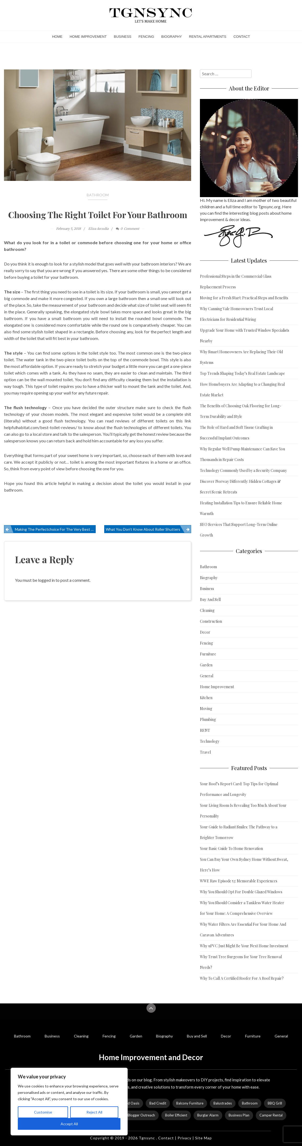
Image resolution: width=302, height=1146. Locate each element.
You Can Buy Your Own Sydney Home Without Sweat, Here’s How (244, 865)
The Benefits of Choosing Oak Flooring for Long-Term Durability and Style (240, 411)
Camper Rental (271, 1115)
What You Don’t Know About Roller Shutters (143, 529)
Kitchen (206, 697)
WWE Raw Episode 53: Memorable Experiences (238, 880)
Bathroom (98, 195)
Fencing (146, 37)
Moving (206, 708)
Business (122, 37)
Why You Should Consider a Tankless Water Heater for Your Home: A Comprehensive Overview (242, 908)
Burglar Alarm (208, 1115)
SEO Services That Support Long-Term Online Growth (239, 530)
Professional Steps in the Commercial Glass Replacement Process (235, 281)
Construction (211, 621)
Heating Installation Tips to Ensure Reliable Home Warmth (241, 508)
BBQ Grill (275, 1103)
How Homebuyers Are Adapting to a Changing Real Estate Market (242, 389)
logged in (46, 580)
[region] (69, 1101)
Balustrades (222, 1103)
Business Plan (239, 1115)
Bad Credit (157, 1103)
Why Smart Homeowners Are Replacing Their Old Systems (241, 357)
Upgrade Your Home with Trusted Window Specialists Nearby (244, 335)
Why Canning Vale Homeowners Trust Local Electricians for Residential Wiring (236, 314)
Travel (205, 752)
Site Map (203, 1138)
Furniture (208, 654)
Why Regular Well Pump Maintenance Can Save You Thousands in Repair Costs (242, 454)
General (206, 675)
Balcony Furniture (189, 1103)
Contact (241, 37)
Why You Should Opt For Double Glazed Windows (241, 891)
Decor (205, 632)
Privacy (184, 1138)
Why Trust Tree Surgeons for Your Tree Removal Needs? (241, 962)
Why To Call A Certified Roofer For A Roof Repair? (242, 978)
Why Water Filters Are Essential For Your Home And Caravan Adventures (243, 929)
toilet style (98, 352)
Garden (206, 664)
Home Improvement (88, 37)
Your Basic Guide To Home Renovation (231, 848)
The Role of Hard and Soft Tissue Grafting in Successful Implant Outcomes (236, 433)
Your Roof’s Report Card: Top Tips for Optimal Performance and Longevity (239, 789)
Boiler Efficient (176, 1115)
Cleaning (207, 610)
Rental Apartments (207, 37)
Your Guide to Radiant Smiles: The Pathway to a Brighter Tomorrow (238, 832)
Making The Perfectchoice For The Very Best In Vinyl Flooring (55, 529)
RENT (205, 730)
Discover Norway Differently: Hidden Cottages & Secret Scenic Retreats (240, 487)
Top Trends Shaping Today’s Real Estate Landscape (242, 373)
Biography (171, 37)
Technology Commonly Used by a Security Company (243, 470)
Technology (209, 741)
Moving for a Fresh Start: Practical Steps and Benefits (244, 297)
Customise (43, 1112)
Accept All (69, 1124)
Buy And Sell (210, 599)
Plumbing (208, 719)
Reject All (94, 1112)
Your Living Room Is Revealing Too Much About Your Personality (243, 811)
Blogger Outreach (141, 1115)
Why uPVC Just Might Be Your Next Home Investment (244, 945)
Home (57, 37)
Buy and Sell (197, 1036)
